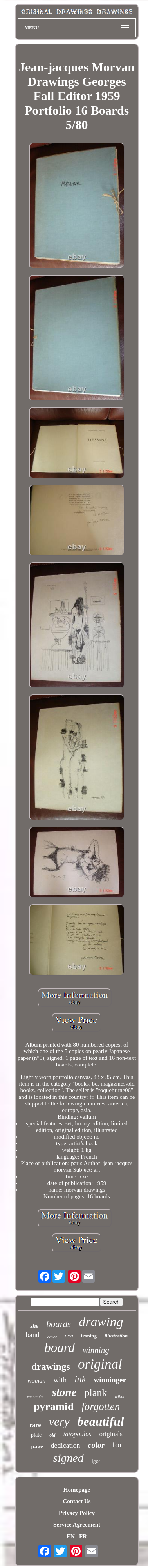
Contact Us (76, 1501)
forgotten (100, 1406)
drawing (101, 1321)
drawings (50, 1366)
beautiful (101, 1421)
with (60, 1380)
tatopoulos (77, 1434)
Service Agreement (76, 1525)
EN (71, 1536)
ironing (89, 1336)
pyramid (54, 1406)
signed (68, 1457)
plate (36, 1435)
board (59, 1348)
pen (69, 1336)
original (100, 1364)
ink (80, 1379)
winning (96, 1350)
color (96, 1445)
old (52, 1435)
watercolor (35, 1396)
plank (96, 1392)
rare (35, 1425)
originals (111, 1434)
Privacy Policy (77, 1513)
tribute (120, 1396)
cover (52, 1336)
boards (58, 1324)
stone (64, 1392)
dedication (65, 1445)
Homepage (76, 1489)
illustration (116, 1336)
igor (96, 1461)
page (37, 1446)
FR (83, 1536)
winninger (110, 1380)
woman (36, 1380)
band (33, 1335)
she (34, 1326)
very (59, 1421)
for (117, 1444)
